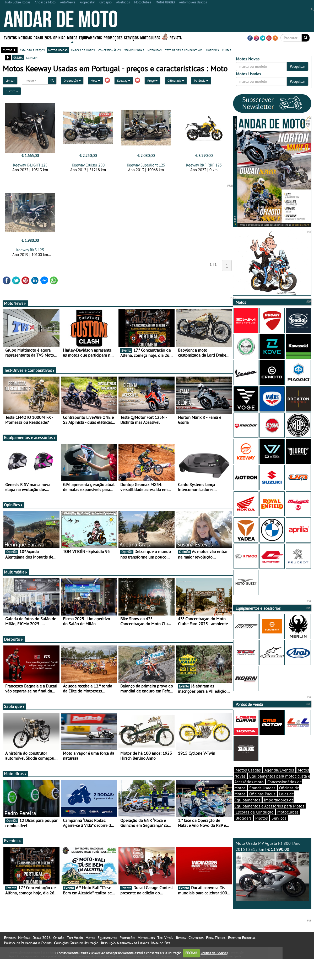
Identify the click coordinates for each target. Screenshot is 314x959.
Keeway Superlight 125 (146, 165)
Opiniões (13, 504)
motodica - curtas (218, 50)
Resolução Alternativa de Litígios (125, 943)
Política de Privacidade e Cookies (27, 943)
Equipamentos (90, 37)
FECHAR (191, 953)
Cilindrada (175, 80)
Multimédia (16, 572)
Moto (95, 80)
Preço (152, 80)
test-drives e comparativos (183, 50)
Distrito (12, 91)
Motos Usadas (248, 770)
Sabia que (14, 706)
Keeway (123, 80)
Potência (201, 80)
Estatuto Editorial (241, 937)
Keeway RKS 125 (30, 249)
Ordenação (72, 80)
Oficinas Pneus (262, 793)
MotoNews (15, 303)
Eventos (10, 37)
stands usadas (134, 50)
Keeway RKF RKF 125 (204, 165)
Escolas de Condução (255, 812)
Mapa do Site (160, 943)
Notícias (25, 37)
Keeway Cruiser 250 (88, 165)
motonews (154, 50)
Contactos (195, 937)
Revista (176, 37)
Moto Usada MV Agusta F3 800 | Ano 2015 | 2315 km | (272, 871)
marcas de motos (83, 50)
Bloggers (244, 818)
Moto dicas (15, 773)
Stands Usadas (262, 787)
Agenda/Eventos (279, 770)
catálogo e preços (32, 50)
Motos (72, 37)
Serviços (131, 37)
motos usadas (57, 50)
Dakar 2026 (43, 37)
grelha (18, 57)
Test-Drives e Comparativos (29, 370)
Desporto (13, 639)
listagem (31, 57)
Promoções (113, 37)
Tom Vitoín (75, 937)
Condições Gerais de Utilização (76, 943)
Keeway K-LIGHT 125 (30, 165)
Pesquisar (297, 66)
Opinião (59, 37)
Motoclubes (150, 37)
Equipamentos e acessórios (30, 437)
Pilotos (261, 818)
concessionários (109, 50)
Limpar (10, 80)
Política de (214, 953)
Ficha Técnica (215, 937)
